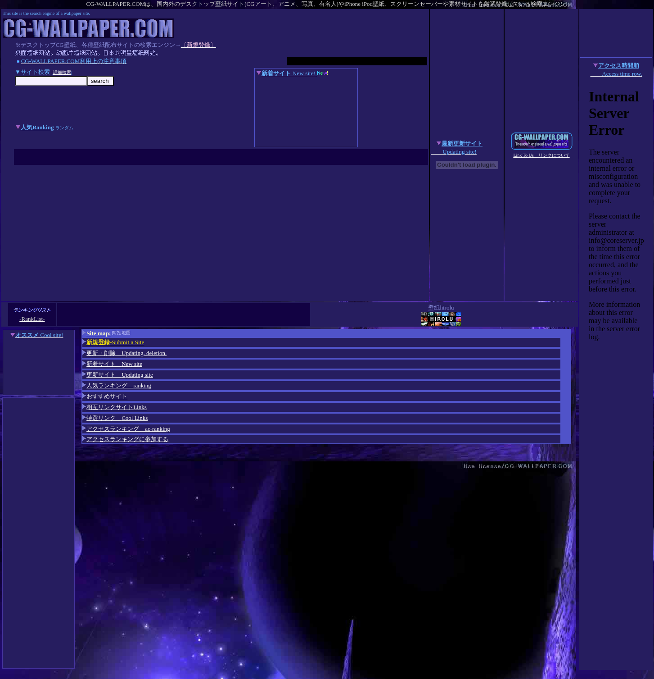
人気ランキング (116, 385)
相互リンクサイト (114, 407)
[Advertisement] (215, 233)
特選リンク (117, 418)
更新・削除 (124, 353)
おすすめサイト (104, 396)
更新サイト (119, 374)
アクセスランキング (126, 428)
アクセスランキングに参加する (125, 439)
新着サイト (112, 363)
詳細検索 (62, 72)
